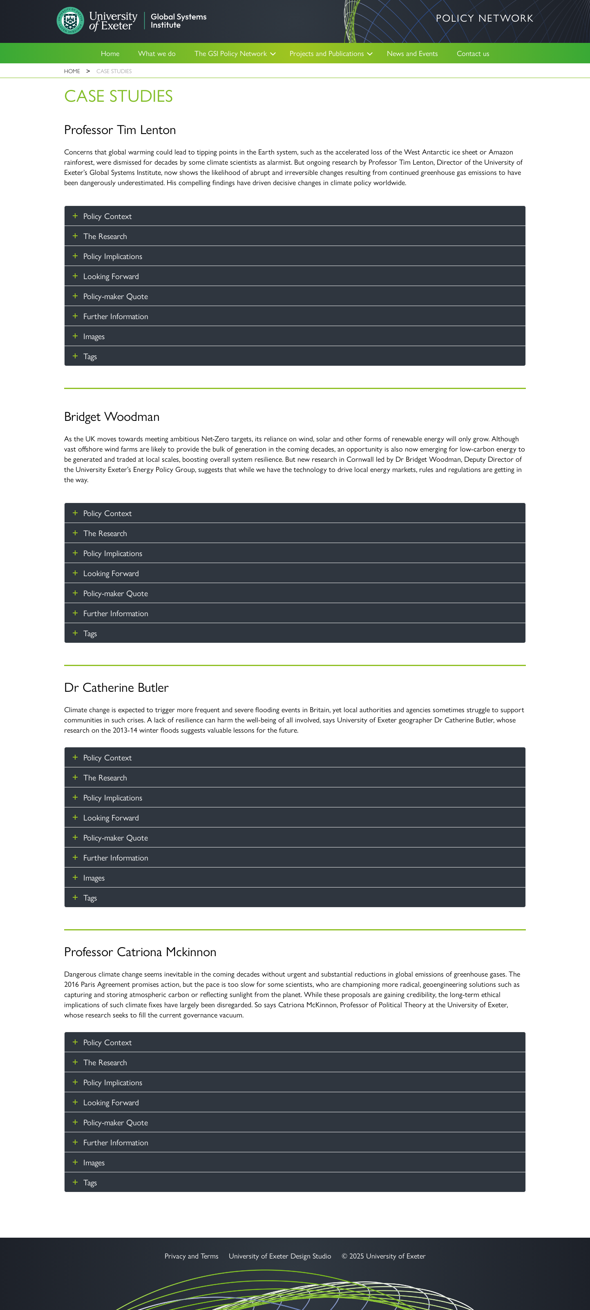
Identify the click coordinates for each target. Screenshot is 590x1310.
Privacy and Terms (192, 1255)
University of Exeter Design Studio (280, 1255)
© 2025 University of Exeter (384, 1255)
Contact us (473, 53)
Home (110, 53)
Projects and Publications (327, 53)
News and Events (412, 53)
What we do (157, 53)
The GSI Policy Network (230, 53)
